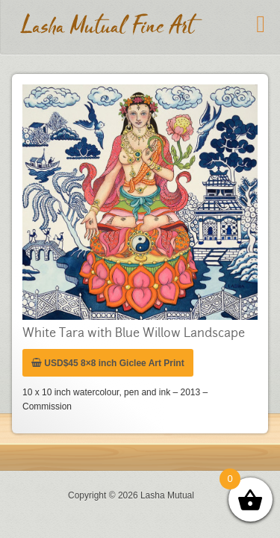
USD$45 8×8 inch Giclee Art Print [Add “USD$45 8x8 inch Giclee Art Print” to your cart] (107, 355)
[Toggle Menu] (260, 24)
